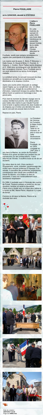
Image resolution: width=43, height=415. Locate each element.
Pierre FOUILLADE (4, 3)
